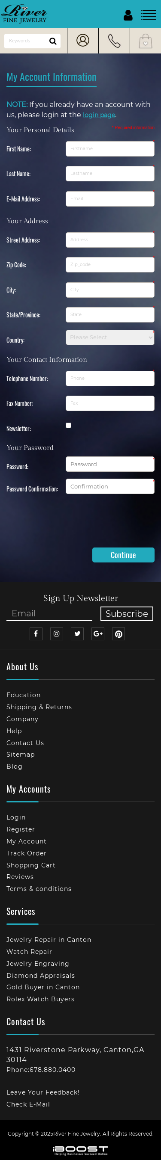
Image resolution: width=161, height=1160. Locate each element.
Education (23, 695)
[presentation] (71, 524)
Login (16, 817)
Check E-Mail (28, 1104)
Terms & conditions (39, 889)
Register (20, 829)
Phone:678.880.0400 (41, 1070)
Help (14, 731)
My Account (26, 841)
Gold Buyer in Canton (43, 987)
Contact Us (25, 743)
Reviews (20, 877)
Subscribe (127, 614)
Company (22, 719)
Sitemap (20, 754)
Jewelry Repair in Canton (48, 940)
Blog (14, 766)
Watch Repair (29, 952)
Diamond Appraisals (40, 975)
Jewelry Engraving (38, 964)
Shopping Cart (31, 865)
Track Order (26, 853)
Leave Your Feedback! (43, 1092)
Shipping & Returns (39, 707)
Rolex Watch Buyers (40, 999)
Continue (123, 554)
